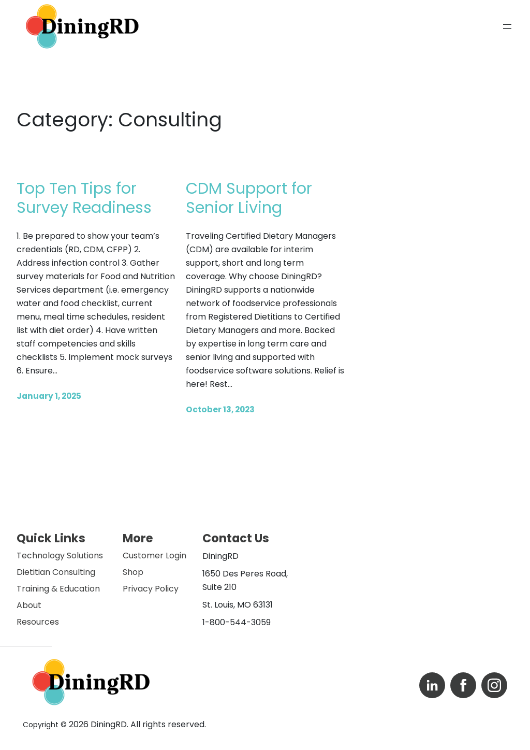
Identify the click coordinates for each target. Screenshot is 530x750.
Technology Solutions (60, 555)
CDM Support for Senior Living (249, 198)
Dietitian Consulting (56, 572)
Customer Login (154, 555)
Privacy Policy (151, 589)
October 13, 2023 (220, 409)
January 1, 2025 (49, 396)
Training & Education (58, 589)
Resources (38, 622)
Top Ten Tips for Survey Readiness (84, 198)
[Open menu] (507, 26)
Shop (133, 572)
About (29, 605)
